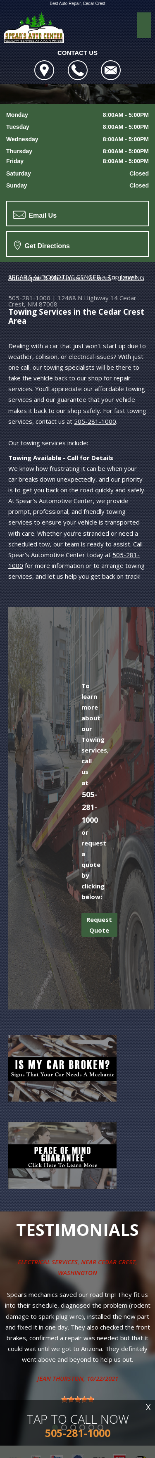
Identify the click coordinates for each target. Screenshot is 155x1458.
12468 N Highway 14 (87, 298)
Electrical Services (48, 1262)
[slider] (77, 1399)
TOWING (131, 277)
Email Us (35, 215)
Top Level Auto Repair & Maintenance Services (72, 277)
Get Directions (42, 244)
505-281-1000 (29, 298)
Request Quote (99, 924)
